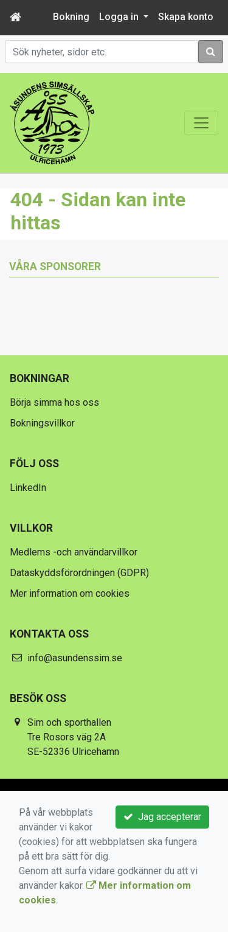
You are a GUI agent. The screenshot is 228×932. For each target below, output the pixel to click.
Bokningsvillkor (42, 423)
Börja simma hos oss (54, 402)
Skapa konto (185, 17)
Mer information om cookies (70, 593)
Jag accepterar (162, 816)
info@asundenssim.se (74, 658)
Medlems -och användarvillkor (73, 552)
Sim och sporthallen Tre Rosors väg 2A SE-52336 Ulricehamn (73, 737)
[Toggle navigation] (201, 123)
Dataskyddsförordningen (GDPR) (79, 573)
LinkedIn (28, 487)
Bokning (71, 17)
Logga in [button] (120, 17)
